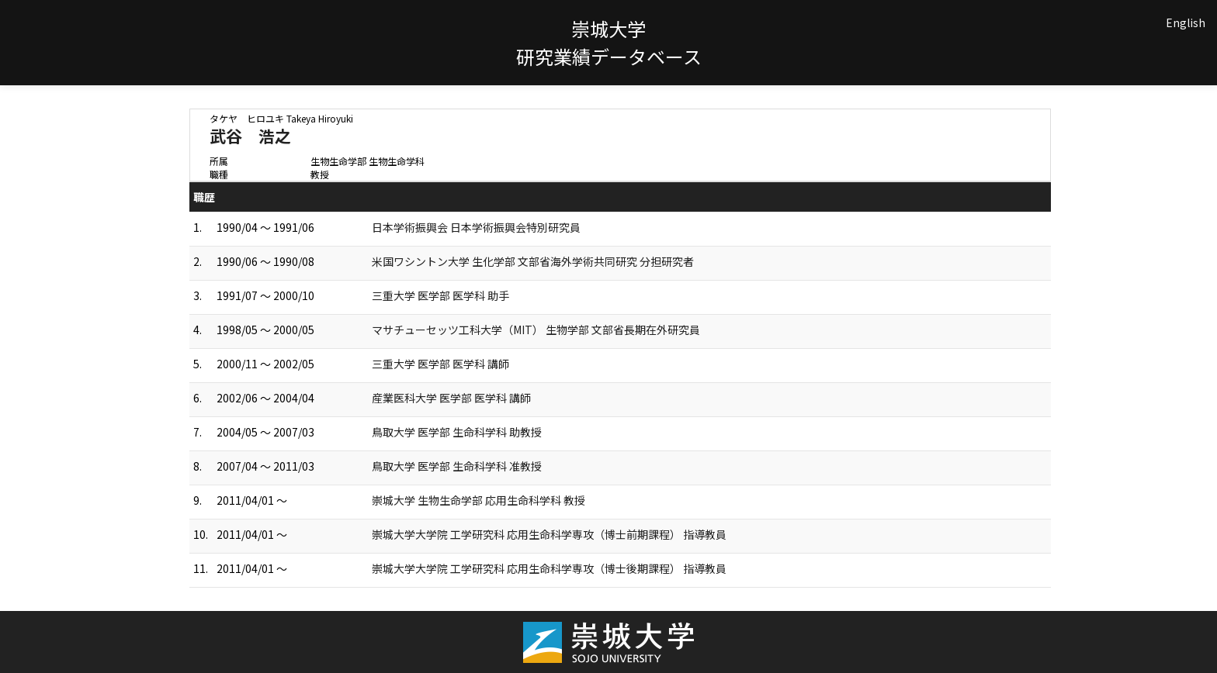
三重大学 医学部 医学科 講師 (440, 363)
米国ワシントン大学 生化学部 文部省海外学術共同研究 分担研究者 (533, 261)
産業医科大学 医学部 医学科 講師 (451, 398)
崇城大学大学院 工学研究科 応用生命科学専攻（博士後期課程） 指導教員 (549, 568)
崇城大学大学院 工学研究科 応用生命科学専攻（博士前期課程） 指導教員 (549, 534)
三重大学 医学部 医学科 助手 (440, 295)
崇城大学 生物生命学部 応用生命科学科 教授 (478, 500)
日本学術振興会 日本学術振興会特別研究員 (476, 227)
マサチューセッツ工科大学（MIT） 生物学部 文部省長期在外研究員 (536, 329)
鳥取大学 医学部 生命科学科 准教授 (457, 466)
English (1185, 22)
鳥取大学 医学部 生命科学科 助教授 (457, 432)
